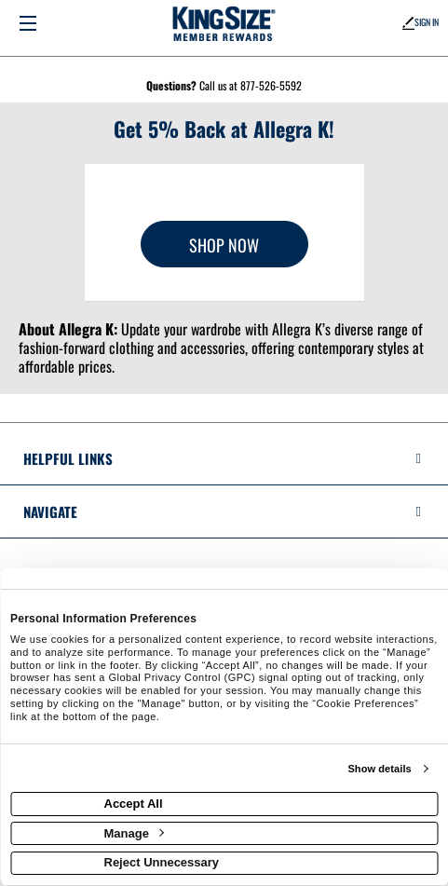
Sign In (420, 22)
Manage (134, 833)
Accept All (133, 804)
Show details (379, 768)
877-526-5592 (271, 85)
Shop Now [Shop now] (224, 245)
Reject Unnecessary (162, 862)
